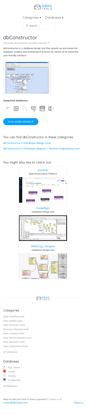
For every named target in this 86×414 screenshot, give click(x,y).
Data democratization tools (17, 337)
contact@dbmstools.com (15, 402)
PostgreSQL (12, 379)
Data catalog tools (12, 320)
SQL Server (11, 367)
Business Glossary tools (16, 329)
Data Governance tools (15, 346)
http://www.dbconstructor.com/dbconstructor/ (26, 43)
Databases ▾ (54, 18)
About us (78, 402)
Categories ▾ (32, 18)
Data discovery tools (14, 341)
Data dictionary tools (14, 325)
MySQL (9, 375)
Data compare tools (13, 333)
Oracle (9, 371)
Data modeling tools (13, 316)
